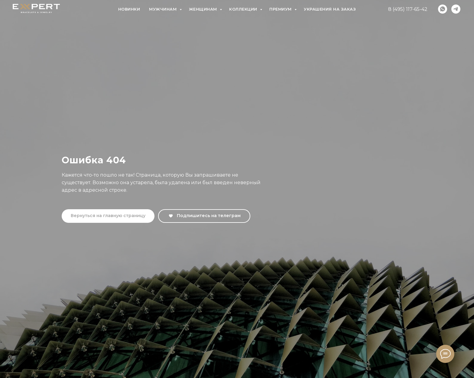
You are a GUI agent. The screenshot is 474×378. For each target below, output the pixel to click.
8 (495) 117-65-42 (407, 9)
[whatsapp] (442, 9)
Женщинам (204, 9)
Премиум (281, 9)
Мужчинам (163, 9)
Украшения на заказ (330, 9)
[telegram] (455, 9)
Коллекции (243, 9)
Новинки (129, 9)
